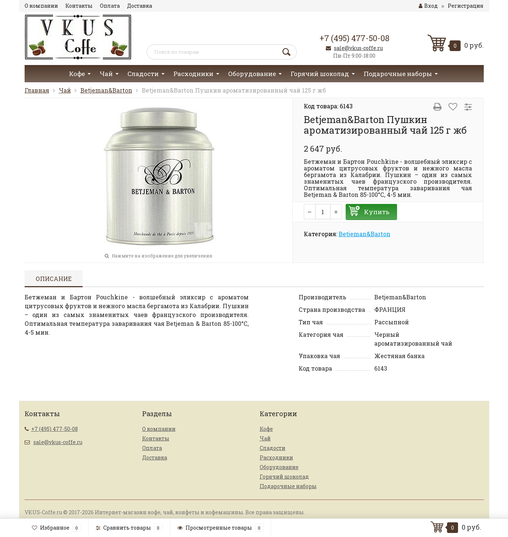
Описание (54, 278)
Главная (37, 90)
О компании (41, 5)
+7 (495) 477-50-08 (354, 38)
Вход (428, 5)
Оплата (110, 5)
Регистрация (465, 5)
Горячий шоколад (320, 73)
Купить (376, 212)
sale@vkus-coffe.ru (358, 47)
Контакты (79, 5)
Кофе (77, 73)
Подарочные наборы (398, 73)
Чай (106, 73)
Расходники (193, 73)
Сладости (143, 73)
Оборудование (252, 73)
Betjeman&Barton (106, 90)
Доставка (139, 5)
